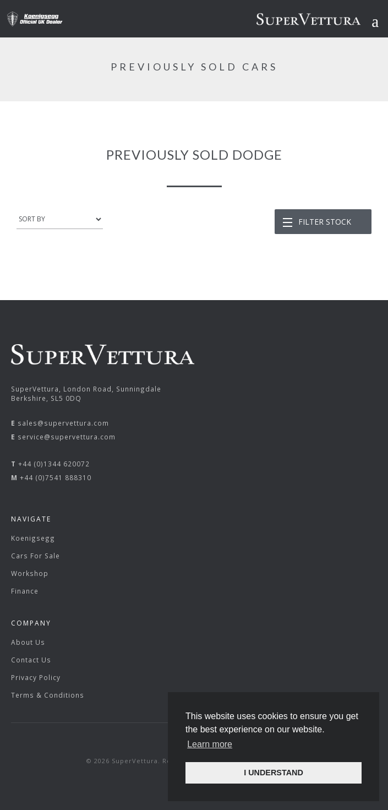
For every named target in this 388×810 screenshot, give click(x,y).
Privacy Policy (36, 677)
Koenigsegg (33, 538)
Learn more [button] (209, 744)
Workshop (29, 573)
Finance (25, 590)
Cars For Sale (35, 555)
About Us (28, 642)
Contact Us (31, 659)
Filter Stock (324, 221)
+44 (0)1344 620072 (54, 463)
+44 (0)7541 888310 (55, 477)
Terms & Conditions (47, 695)
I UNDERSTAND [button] (273, 772)
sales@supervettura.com (63, 422)
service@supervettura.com (67, 436)
